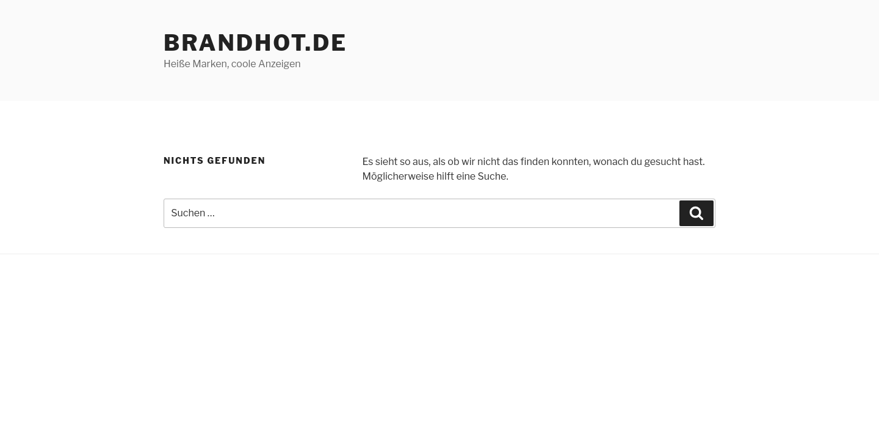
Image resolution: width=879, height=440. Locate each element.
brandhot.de (255, 42)
